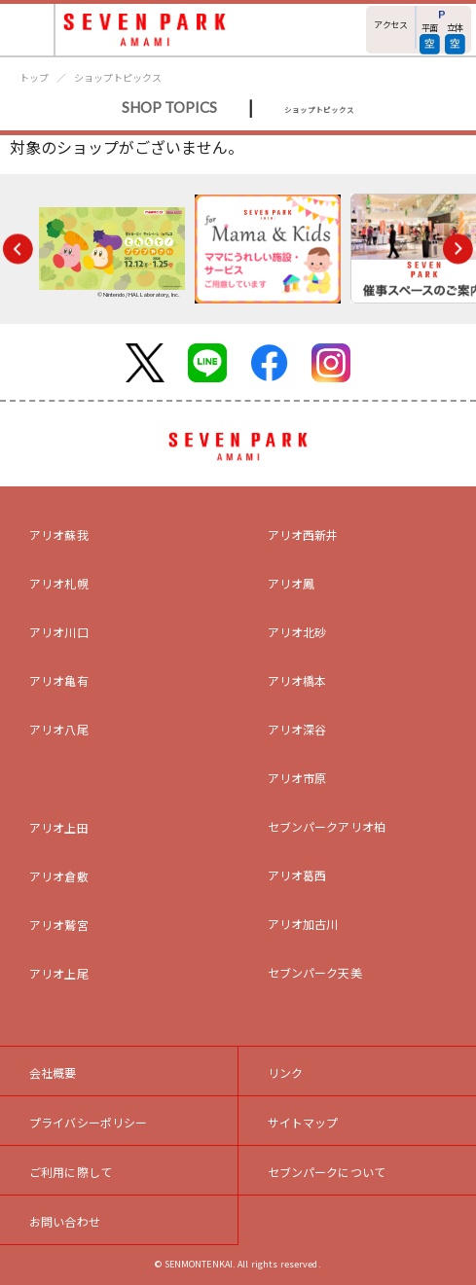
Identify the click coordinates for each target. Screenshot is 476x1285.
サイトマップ (303, 1122)
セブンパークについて (327, 1171)
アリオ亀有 (59, 680)
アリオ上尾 (59, 973)
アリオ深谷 (297, 729)
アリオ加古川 (303, 923)
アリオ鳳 (291, 583)
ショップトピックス (118, 77)
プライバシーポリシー (88, 1122)
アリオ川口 (59, 632)
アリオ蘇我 (59, 534)
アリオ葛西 (297, 875)
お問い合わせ (64, 1221)
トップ (34, 77)
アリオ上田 (59, 827)
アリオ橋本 (297, 680)
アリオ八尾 (59, 729)
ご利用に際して (70, 1171)
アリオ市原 (297, 777)
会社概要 (53, 1072)
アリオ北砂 (297, 632)
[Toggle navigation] (27, 29)
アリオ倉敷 (59, 876)
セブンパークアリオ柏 (327, 826)
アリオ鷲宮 (59, 924)
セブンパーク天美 (315, 972)
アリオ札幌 (59, 583)
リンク (285, 1072)
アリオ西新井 (303, 534)
